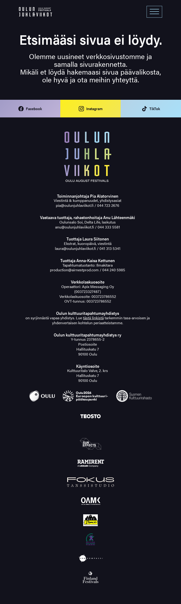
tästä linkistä (93, 317)
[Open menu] (154, 12)
